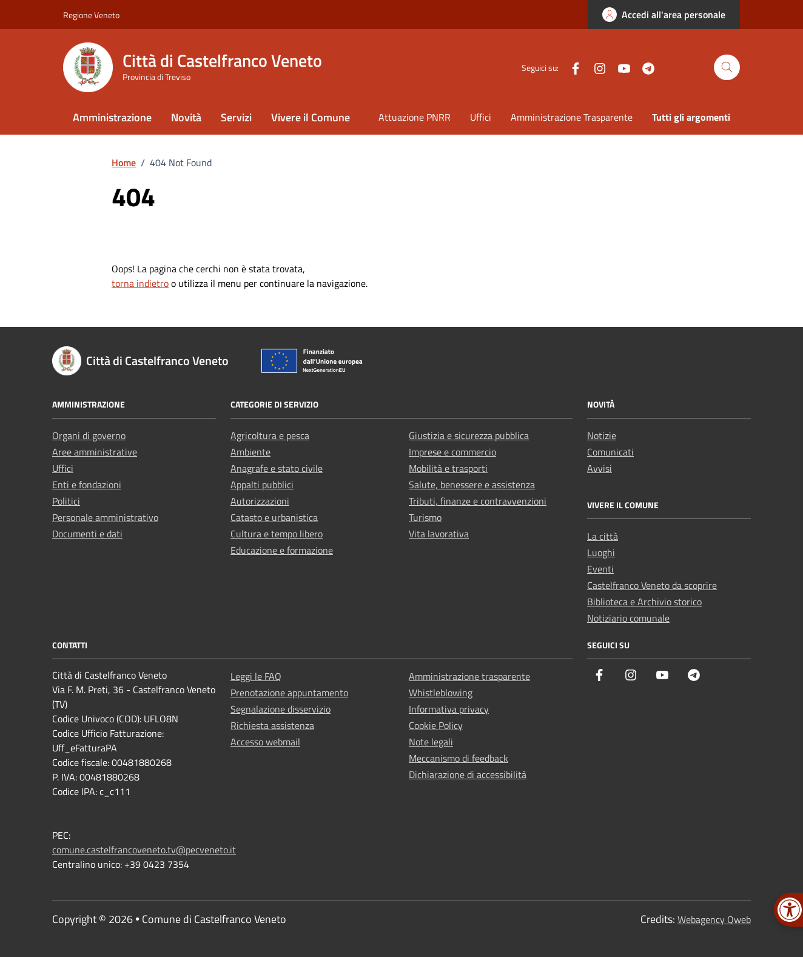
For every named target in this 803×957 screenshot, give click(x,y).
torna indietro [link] (140, 283)
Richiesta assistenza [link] (272, 725)
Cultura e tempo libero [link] (276, 533)
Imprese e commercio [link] (452, 452)
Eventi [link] (600, 569)
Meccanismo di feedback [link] (458, 758)
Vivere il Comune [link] (310, 117)
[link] (664, 14)
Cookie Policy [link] (436, 725)
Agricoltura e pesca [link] (269, 435)
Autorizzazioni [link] (259, 501)
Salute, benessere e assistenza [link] (472, 484)
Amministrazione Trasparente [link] (572, 117)
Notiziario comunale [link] (628, 618)
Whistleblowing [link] (440, 692)
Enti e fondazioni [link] (86, 484)
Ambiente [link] (250, 452)
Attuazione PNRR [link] (414, 117)
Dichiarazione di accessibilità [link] (467, 774)
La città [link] (602, 536)
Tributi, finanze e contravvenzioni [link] (477, 501)
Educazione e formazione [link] (281, 550)
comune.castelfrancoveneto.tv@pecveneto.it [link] (144, 849)
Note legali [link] (431, 741)
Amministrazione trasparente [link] (469, 676)
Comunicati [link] (610, 452)
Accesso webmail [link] (265, 741)
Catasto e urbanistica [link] (274, 517)
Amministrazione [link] (112, 117)
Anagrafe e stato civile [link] (276, 468)
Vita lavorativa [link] (439, 533)
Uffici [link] (480, 117)
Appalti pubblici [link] (262, 484)
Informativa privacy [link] (449, 709)
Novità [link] (186, 117)
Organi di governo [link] (89, 435)
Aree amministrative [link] (94, 452)
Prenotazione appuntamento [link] (289, 692)
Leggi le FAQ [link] (255, 676)
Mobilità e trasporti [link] (448, 468)
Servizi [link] (236, 117)
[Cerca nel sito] (727, 68)
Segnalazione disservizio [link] (280, 709)
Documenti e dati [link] (87, 533)
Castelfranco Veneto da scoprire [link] (652, 585)
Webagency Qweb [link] (714, 919)
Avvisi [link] (599, 468)
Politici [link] (66, 501)
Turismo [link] (425, 517)
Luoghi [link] (601, 552)
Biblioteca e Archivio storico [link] (644, 601)
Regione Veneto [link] (91, 14)
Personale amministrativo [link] (105, 517)
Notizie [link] (601, 435)
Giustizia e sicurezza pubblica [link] (469, 435)
